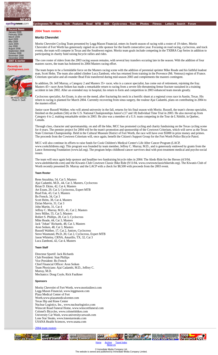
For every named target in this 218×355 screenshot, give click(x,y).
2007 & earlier (17, 60)
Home (98, 342)
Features (78, 23)
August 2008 (14, 48)
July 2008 (13, 46)
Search (181, 23)
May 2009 (13, 41)
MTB (98, 23)
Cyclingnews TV (43, 23)
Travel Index (121, 342)
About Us (111, 345)
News (58, 23)
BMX (106, 23)
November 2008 (16, 55)
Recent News (16, 29)
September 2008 (16, 51)
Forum (192, 23)
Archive (108, 342)
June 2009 (14, 44)
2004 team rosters (45, 328)
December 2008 (16, 58)
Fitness (157, 23)
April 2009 (13, 39)
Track (133, 23)
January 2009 (15, 32)
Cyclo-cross (119, 23)
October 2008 (15, 53)
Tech (67, 23)
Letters (169, 23)
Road (89, 23)
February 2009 (15, 34)
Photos (144, 23)
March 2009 (14, 37)
